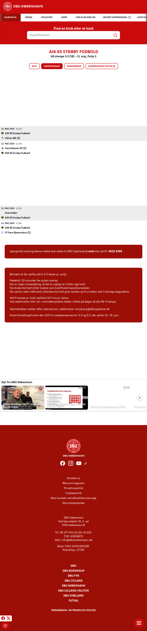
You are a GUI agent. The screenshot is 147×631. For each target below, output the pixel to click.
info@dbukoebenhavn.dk (77, 540)
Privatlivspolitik (73, 488)
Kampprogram (52, 66)
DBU (73, 566)
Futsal (73, 600)
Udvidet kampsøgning (117, 17)
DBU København (73, 585)
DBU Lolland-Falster (73, 590)
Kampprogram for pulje (101, 66)
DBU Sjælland (73, 595)
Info (34, 66)
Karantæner (74, 66)
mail (91, 251)
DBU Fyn (73, 575)
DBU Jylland (74, 580)
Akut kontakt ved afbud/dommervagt (73, 498)
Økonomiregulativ (73, 483)
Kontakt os (73, 478)
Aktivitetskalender (73, 503)
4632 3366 (115, 251)
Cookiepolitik (73, 493)
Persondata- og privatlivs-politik (73, 610)
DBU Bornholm (73, 570)
